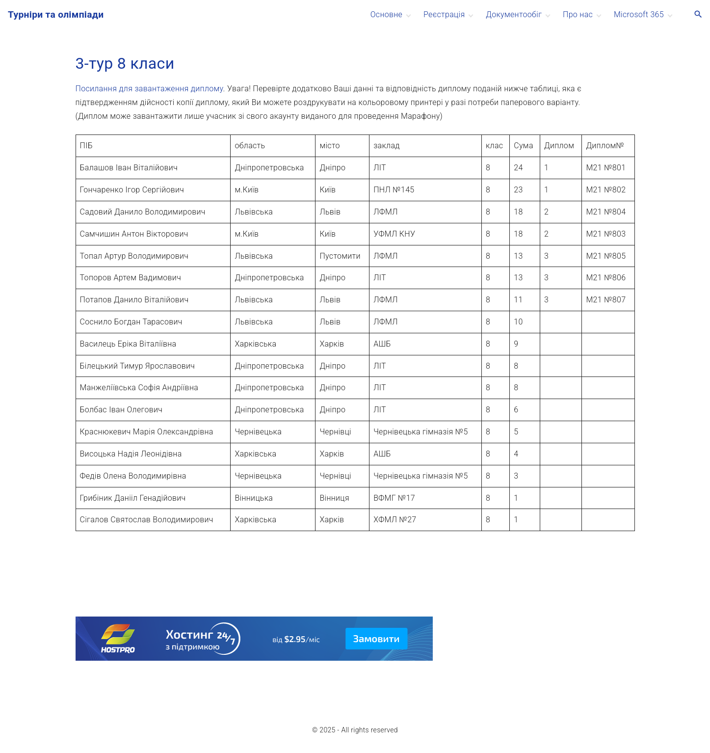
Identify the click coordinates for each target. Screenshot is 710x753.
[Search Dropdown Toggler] (698, 14)
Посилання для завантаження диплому (149, 88)
